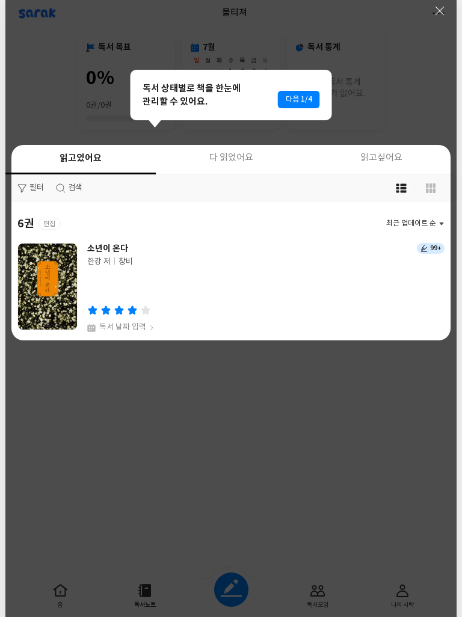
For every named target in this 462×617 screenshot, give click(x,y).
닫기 (440, 11)
